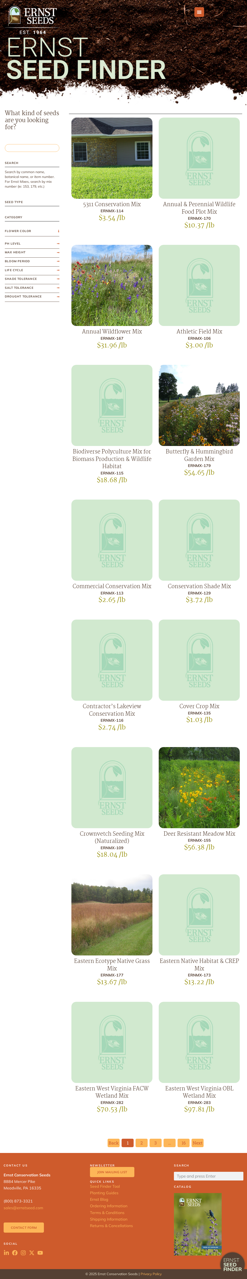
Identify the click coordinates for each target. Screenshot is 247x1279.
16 (185, 1142)
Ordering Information (108, 1205)
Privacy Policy (151, 1274)
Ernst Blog (99, 1199)
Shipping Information (108, 1219)
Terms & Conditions (107, 1212)
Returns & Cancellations (111, 1225)
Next (197, 1143)
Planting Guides (104, 1192)
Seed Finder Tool (105, 1186)
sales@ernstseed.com (23, 1207)
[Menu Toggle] (199, 12)
